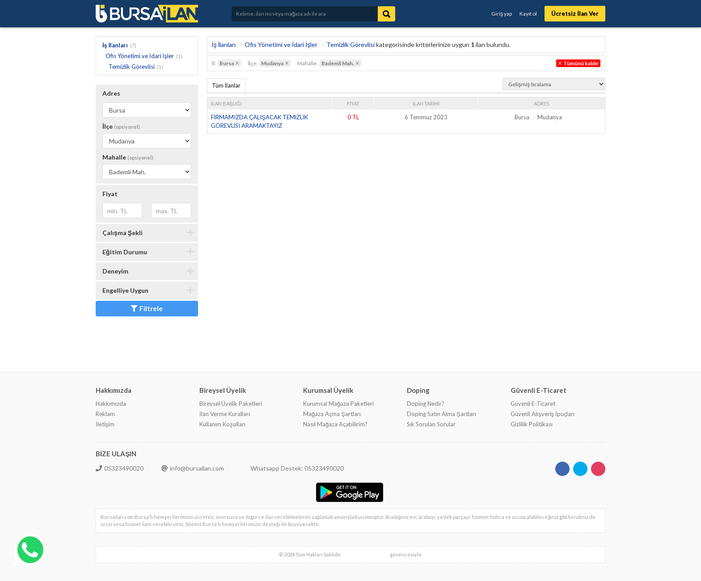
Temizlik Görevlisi (132, 66)
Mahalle (127, 157)
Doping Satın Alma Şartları (441, 413)
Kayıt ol (528, 13)
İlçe (121, 126)
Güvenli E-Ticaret (533, 403)
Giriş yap (501, 13)
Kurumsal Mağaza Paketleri (338, 403)
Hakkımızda (111, 403)
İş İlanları (115, 45)
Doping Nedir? (425, 403)
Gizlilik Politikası (532, 424)
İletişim (105, 424)
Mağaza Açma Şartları (332, 413)
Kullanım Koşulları (222, 424)
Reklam (105, 413)
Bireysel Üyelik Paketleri (230, 403)
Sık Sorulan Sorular (431, 424)
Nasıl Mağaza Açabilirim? (335, 424)
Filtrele (147, 308)
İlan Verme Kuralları (224, 413)
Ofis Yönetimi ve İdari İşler (140, 55)
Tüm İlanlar (226, 85)
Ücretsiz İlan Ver (575, 13)
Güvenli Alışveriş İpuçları (542, 413)
